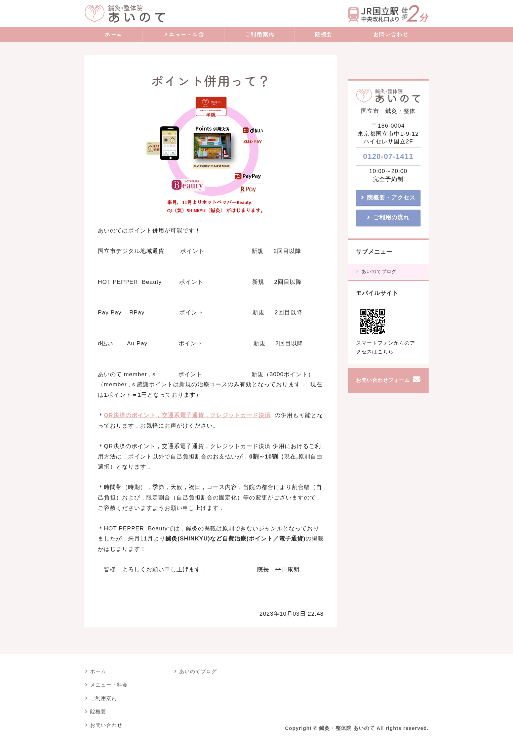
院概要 (323, 34)
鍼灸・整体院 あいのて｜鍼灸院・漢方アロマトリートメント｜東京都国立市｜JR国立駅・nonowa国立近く (124, 13)
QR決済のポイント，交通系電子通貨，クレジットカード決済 (187, 415)
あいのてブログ (379, 271)
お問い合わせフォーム (383, 380)
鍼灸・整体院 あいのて (346, 728)
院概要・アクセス (391, 197)
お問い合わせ (390, 34)
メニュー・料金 (183, 34)
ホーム (113, 34)
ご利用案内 (259, 34)
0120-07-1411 (388, 156)
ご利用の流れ (391, 217)
